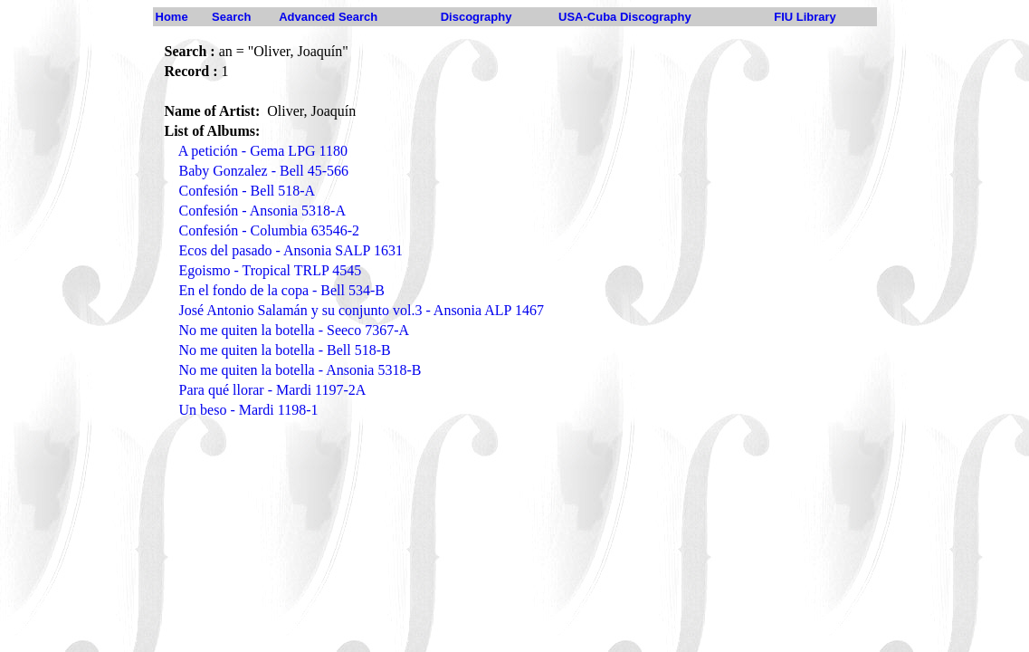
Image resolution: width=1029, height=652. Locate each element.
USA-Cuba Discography (624, 17)
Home (172, 17)
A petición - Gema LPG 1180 (263, 150)
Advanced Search (328, 17)
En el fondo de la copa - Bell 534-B (282, 290)
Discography (476, 17)
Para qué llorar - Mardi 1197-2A (273, 390)
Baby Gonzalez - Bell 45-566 (264, 170)
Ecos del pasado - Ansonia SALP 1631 (291, 250)
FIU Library (805, 17)
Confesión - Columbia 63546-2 (269, 230)
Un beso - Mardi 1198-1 (249, 409)
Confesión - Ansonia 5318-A (262, 210)
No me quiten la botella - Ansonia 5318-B (300, 370)
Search (231, 17)
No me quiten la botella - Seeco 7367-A (294, 330)
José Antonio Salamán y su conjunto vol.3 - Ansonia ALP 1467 (361, 310)
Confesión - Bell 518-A (247, 190)
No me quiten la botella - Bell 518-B (285, 350)
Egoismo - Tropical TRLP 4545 (270, 270)
